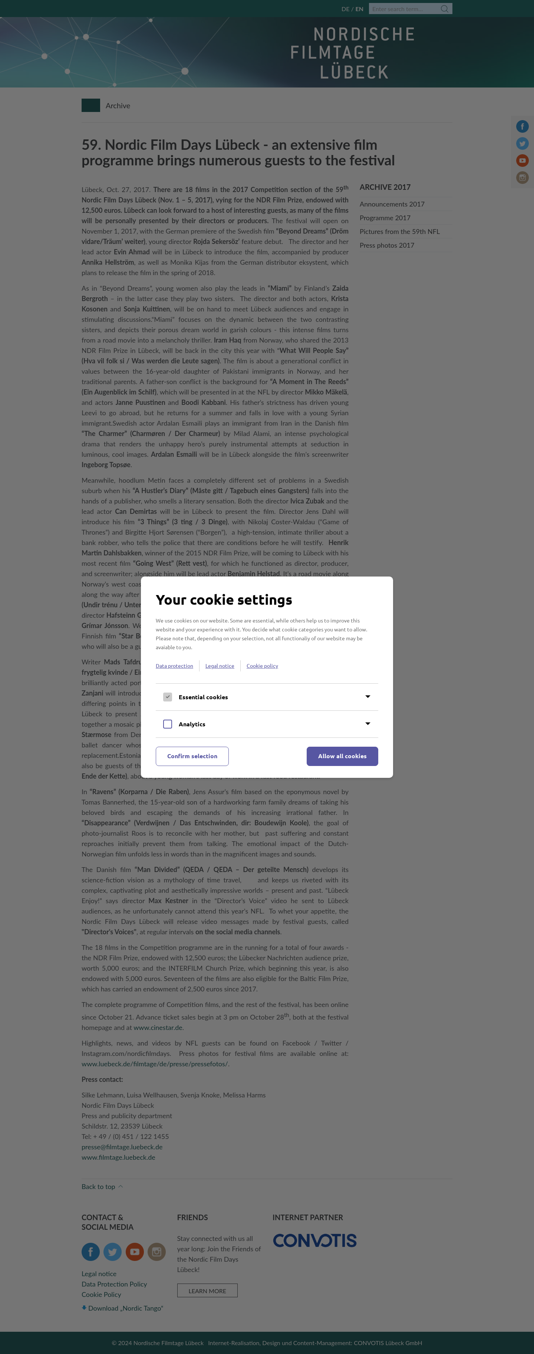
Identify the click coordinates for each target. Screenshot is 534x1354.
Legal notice (219, 665)
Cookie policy (262, 665)
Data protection (174, 665)
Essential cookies (203, 697)
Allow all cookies (342, 756)
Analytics (192, 724)
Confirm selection (192, 756)
